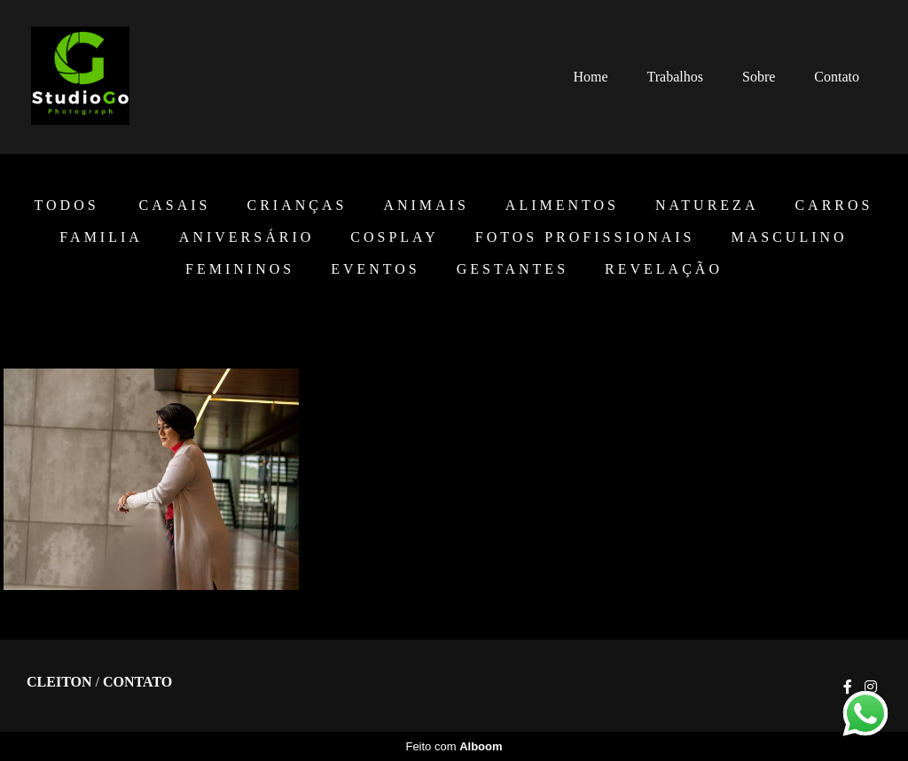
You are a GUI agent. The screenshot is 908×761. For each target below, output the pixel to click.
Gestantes (512, 269)
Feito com (453, 746)
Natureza (706, 205)
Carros (833, 205)
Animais (425, 205)
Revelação (664, 269)
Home (590, 76)
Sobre (758, 76)
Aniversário (246, 237)
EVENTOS (375, 269)
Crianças (297, 205)
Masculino (790, 237)
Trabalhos (675, 76)
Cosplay (394, 237)
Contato (836, 76)
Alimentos (562, 205)
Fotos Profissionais (585, 237)
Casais (175, 205)
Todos (67, 205)
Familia (100, 237)
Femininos (239, 269)
